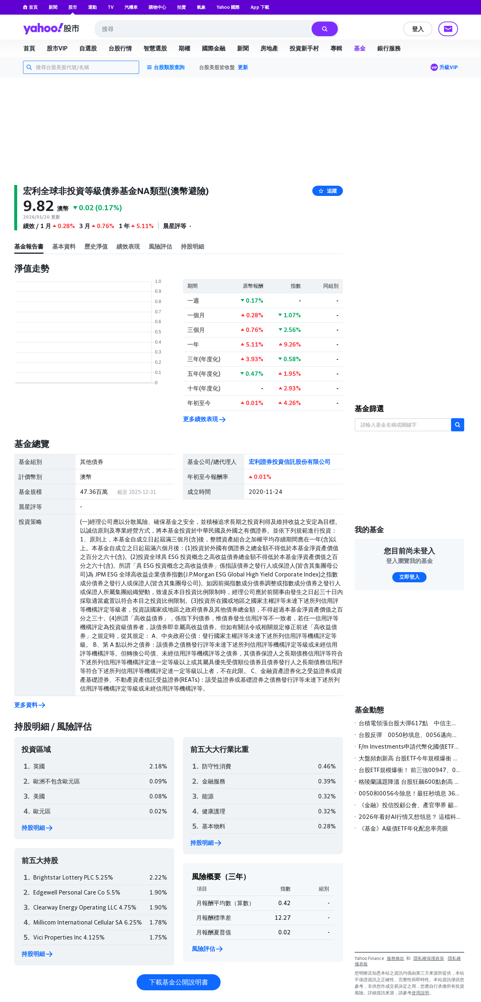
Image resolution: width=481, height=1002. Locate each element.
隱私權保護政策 (428, 958)
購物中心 (157, 7)
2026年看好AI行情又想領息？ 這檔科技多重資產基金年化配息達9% (410, 816)
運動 (92, 7)
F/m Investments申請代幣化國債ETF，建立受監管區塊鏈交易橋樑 (410, 746)
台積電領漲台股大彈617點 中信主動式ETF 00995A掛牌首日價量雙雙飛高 (410, 723)
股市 (72, 7)
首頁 (30, 7)
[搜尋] (325, 29)
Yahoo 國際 (228, 7)
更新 (243, 67)
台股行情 (120, 48)
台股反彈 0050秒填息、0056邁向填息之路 (410, 734)
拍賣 (181, 7)
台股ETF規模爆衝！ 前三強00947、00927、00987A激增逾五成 (410, 770)
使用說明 (420, 992)
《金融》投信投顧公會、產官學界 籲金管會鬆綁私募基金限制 (410, 805)
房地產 (269, 48)
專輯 (336, 48)
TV (111, 7)
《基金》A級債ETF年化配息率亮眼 (403, 828)
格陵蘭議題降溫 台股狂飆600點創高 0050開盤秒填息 (410, 781)
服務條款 (395, 958)
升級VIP (448, 67)
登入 (418, 29)
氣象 (201, 7)
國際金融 (213, 48)
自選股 (88, 48)
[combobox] (204, 29)
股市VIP (57, 48)
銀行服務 (389, 48)
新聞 (53, 7)
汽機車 (131, 7)
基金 (360, 48)
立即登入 (409, 577)
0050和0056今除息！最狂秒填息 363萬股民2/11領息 (410, 793)
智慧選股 (155, 48)
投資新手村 (304, 48)
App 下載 (260, 7)
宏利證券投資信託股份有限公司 (290, 461)
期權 (184, 48)
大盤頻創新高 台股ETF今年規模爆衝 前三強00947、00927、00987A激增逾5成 (410, 758)
